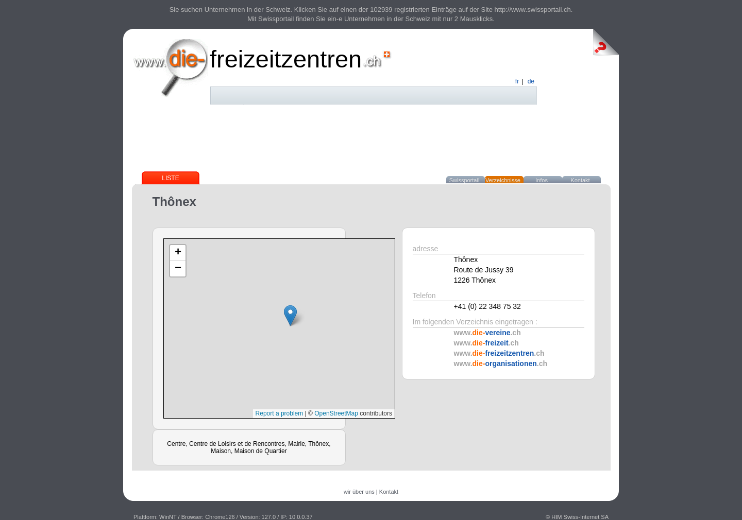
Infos (541, 180)
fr (517, 81)
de (531, 81)
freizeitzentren (286, 59)
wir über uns (359, 492)
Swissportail (464, 180)
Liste (170, 178)
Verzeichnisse (502, 180)
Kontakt (579, 180)
